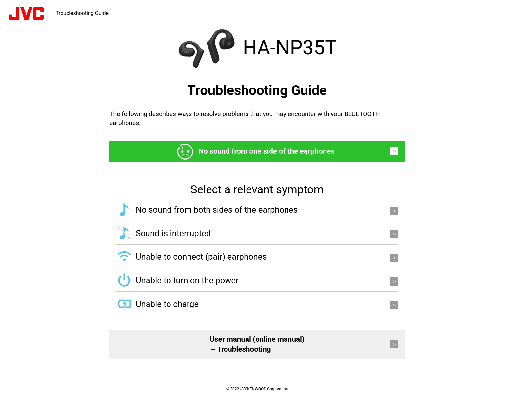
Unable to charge (167, 304)
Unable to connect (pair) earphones (201, 257)
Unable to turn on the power (187, 280)
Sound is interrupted (173, 233)
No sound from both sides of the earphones (217, 210)
